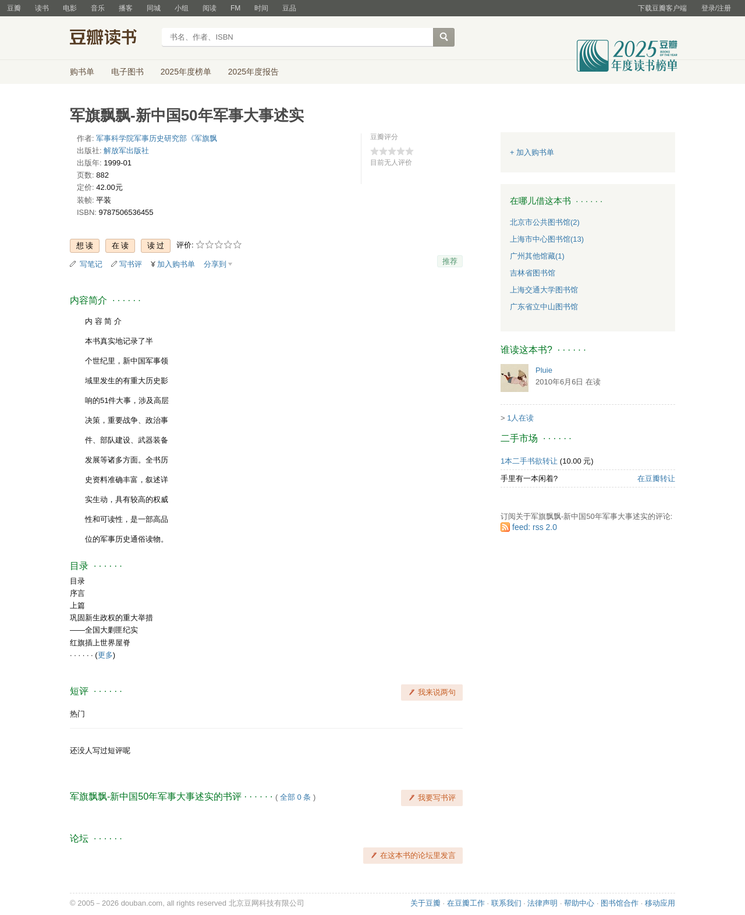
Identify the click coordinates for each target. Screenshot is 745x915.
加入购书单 (176, 264)
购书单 (82, 71)
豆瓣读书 (112, 38)
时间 (261, 8)
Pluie (543, 370)
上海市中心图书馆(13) (547, 239)
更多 (105, 655)
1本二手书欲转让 (529, 461)
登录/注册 (716, 8)
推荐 (449, 261)
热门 (77, 713)
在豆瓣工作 (466, 903)
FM (235, 8)
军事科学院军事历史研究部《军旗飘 (156, 138)
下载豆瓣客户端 (662, 8)
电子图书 (127, 71)
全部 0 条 (295, 797)
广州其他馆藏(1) (537, 256)
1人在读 (520, 418)
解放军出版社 (126, 150)
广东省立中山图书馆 (544, 306)
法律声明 (542, 903)
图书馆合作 (619, 903)
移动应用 (660, 903)
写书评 (130, 264)
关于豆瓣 (425, 903)
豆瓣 (14, 8)
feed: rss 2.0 (534, 527)
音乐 (98, 8)
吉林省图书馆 (532, 273)
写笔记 (91, 264)
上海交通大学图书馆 (544, 289)
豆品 (289, 8)
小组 (182, 8)
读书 (42, 8)
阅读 (210, 8)
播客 (126, 8)
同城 (154, 8)
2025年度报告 (253, 71)
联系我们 (506, 903)
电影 (70, 8)
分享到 (215, 264)
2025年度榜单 (186, 71)
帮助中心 (579, 903)
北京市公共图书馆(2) (545, 222)
